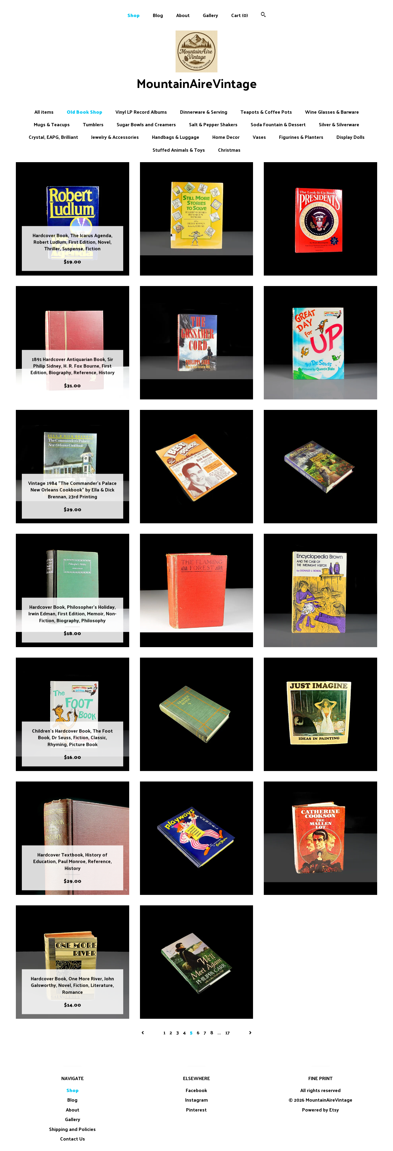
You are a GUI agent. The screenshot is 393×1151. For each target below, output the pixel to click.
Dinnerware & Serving (203, 112)
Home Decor (226, 137)
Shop (133, 15)
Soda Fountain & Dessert (278, 124)
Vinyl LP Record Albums (141, 112)
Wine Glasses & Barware (332, 112)
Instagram (196, 1099)
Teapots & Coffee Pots (266, 112)
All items (44, 112)
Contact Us (72, 1138)
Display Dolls (350, 137)
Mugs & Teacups (52, 124)
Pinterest (196, 1109)
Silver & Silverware (339, 124)
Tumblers (93, 124)
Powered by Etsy (320, 1109)
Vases (259, 137)
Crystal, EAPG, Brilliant (53, 137)
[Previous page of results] (143, 1032)
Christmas (229, 150)
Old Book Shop (84, 112)
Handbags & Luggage (175, 137)
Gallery (210, 15)
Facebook (196, 1090)
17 (227, 1032)
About (183, 15)
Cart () (239, 15)
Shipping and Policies (72, 1129)
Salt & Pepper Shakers (213, 124)
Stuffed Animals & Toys (179, 150)
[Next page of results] (250, 1032)
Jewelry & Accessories (115, 137)
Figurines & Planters (301, 137)
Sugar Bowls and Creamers (146, 124)
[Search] (263, 15)
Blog (158, 15)
